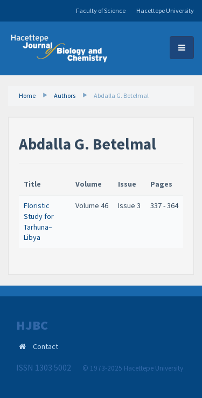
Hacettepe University (165, 10)
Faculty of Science (101, 10)
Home (27, 95)
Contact (45, 346)
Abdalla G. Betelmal (121, 95)
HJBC (32, 325)
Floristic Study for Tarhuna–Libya (39, 221)
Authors (64, 95)
